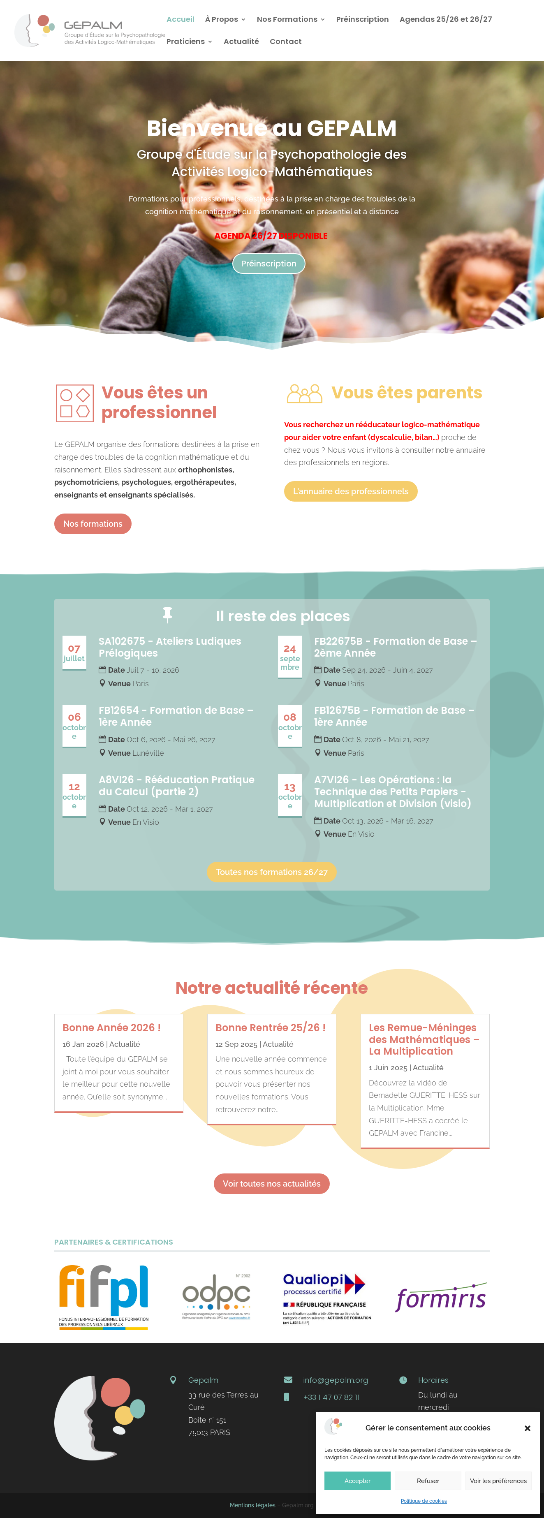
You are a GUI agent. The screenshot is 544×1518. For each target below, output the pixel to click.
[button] (527, 1428)
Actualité (241, 42)
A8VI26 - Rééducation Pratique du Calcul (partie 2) (177, 785)
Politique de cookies (424, 1501)
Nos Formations (287, 20)
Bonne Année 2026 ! (112, 1027)
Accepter (357, 1481)
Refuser (428, 1481)
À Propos (221, 20)
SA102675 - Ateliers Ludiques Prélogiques (170, 647)
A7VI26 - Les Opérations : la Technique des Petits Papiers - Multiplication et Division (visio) (393, 791)
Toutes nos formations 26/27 (272, 872)
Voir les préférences (498, 1481)
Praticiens (186, 42)
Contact (286, 42)
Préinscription (362, 20)
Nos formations (93, 524)
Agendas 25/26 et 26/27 (446, 20)
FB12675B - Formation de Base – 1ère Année (394, 716)
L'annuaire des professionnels (351, 491)
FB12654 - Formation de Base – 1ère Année (176, 716)
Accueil (180, 20)
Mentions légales (252, 1505)
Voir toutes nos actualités (272, 1184)
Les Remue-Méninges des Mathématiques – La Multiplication (424, 1039)
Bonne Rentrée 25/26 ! (270, 1027)
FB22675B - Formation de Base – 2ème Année (395, 647)
